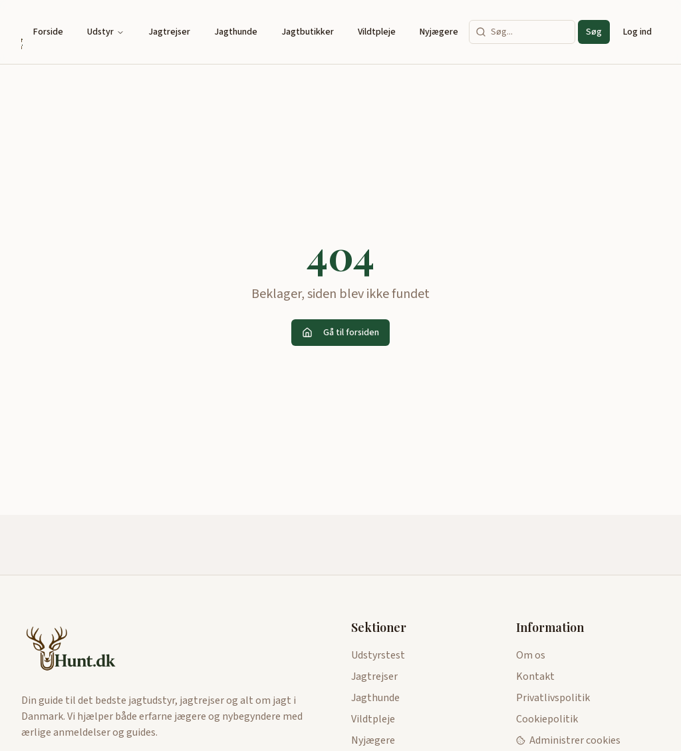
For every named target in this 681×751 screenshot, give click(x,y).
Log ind (637, 32)
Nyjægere (439, 32)
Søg (594, 32)
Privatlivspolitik (553, 697)
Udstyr (105, 32)
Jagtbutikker (307, 32)
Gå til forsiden (340, 332)
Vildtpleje (377, 32)
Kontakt (535, 676)
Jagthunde (235, 32)
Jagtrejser (169, 32)
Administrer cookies (568, 740)
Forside (48, 32)
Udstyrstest (378, 655)
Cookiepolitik (547, 719)
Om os (530, 655)
